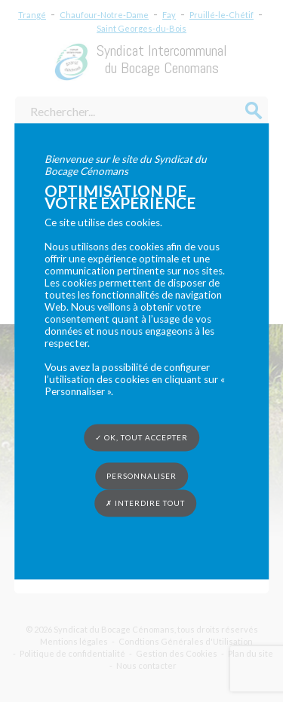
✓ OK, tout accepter (141, 437)
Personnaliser (141, 475)
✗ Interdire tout (145, 502)
